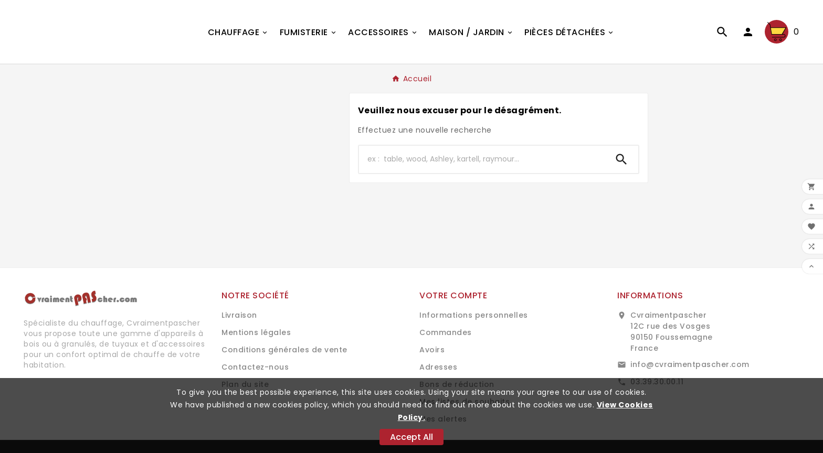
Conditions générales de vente (284, 349)
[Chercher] (482, 159)
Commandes (445, 332)
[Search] (621, 159)
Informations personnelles (473, 315)
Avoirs (432, 349)
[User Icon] (748, 32)
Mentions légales (256, 332)
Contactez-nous (255, 367)
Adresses (438, 367)
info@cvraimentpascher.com (690, 364)
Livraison (239, 315)
